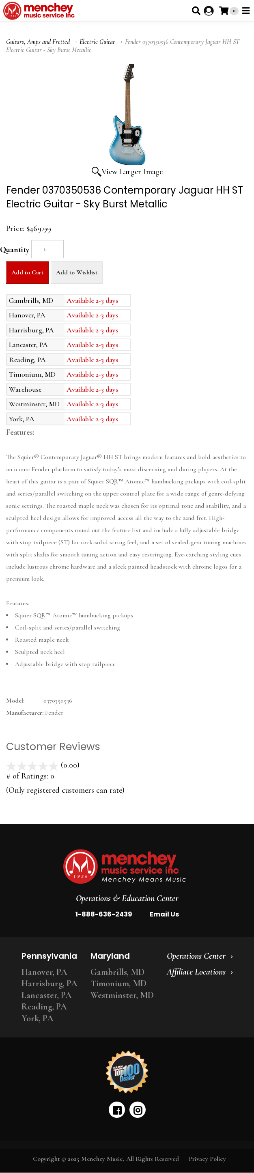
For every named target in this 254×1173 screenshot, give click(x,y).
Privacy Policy (207, 1159)
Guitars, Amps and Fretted (38, 42)
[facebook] (117, 1110)
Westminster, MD (122, 995)
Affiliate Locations (196, 971)
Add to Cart (27, 272)
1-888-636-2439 (103, 914)
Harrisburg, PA (49, 983)
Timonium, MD (118, 983)
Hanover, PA (44, 972)
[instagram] (137, 1110)
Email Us (164, 914)
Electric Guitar (97, 42)
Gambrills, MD (117, 972)
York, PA (38, 1018)
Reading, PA (44, 1006)
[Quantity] (47, 249)
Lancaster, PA (47, 995)
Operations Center (196, 956)
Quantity (14, 249)
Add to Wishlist (76, 272)
